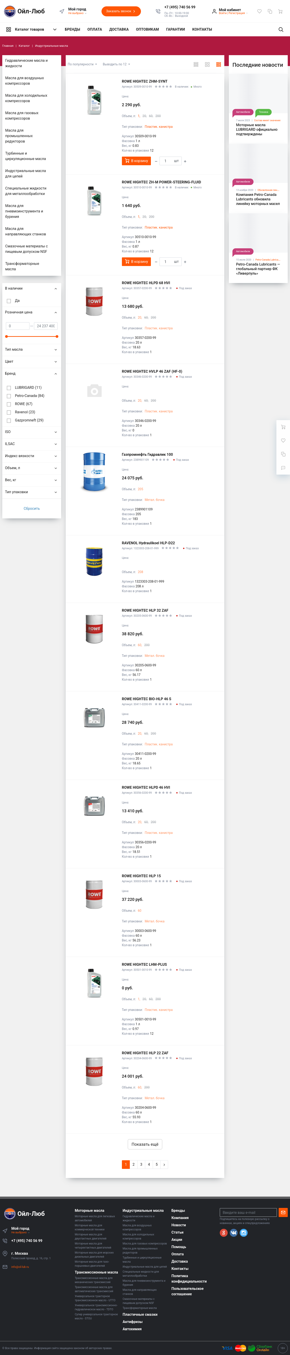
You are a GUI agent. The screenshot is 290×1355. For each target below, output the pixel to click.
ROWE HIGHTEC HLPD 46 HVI (146, 787)
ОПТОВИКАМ (147, 29)
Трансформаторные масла (22, 266)
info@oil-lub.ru (20, 1267)
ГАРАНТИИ (175, 29)
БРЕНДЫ (72, 29)
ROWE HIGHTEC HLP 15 (141, 876)
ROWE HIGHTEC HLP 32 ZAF (145, 610)
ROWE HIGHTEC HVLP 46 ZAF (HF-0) (152, 371)
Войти (223, 13)
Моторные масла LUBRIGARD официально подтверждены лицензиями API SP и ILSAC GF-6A (257, 134)
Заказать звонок (121, 11)
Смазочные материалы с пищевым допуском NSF (26, 249)
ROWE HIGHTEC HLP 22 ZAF (145, 1053)
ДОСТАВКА (119, 29)
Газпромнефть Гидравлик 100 (147, 454)
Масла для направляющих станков (25, 231)
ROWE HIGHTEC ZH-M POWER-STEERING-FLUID (161, 182)
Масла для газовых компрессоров (22, 116)
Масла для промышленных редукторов (19, 135)
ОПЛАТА (94, 29)
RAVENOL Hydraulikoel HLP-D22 (148, 543)
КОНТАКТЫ (202, 29)
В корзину (136, 160)
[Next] (164, 1164)
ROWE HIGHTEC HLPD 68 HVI (146, 283)
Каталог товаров (32, 29)
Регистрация (237, 13)
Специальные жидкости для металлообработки (25, 191)
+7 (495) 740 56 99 (26, 1241)
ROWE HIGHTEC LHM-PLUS (144, 964)
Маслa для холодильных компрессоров (26, 98)
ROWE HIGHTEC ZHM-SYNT (145, 81)
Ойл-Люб (23, 11)
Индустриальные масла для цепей (25, 173)
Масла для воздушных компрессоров (24, 81)
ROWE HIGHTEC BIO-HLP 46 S (146, 699)
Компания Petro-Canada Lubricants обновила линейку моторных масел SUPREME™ (258, 201)
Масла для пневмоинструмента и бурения (24, 211)
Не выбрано (77, 13)
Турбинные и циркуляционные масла (25, 156)
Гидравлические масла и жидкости (26, 63)
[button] (180, 7)
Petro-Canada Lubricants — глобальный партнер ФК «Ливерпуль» (258, 269)
